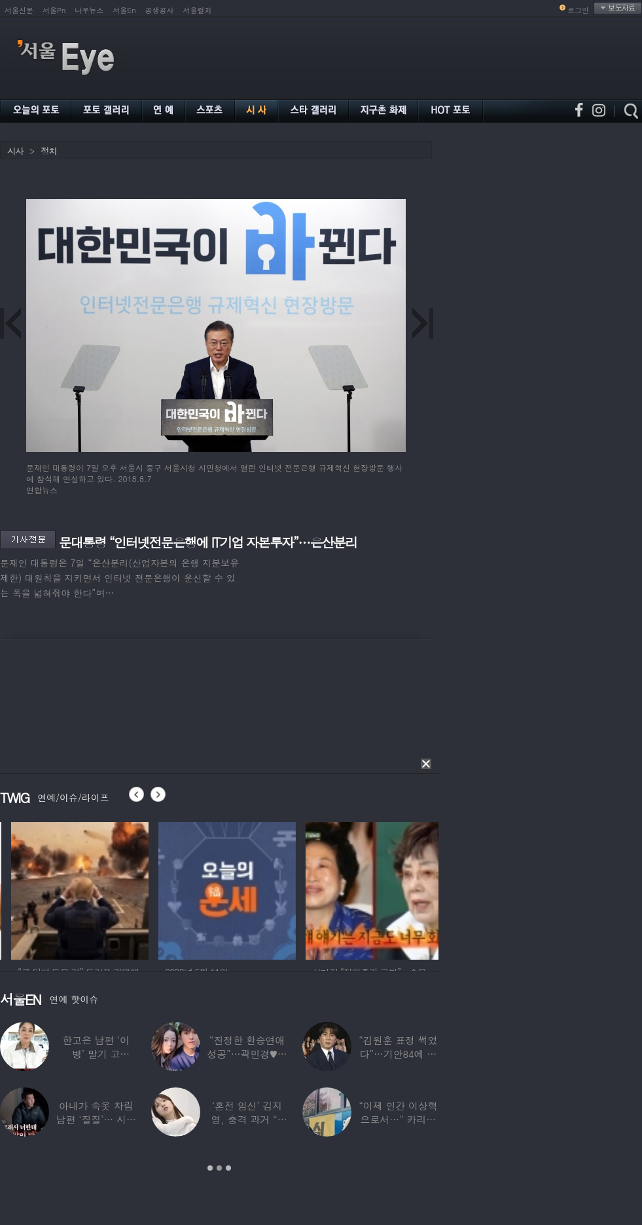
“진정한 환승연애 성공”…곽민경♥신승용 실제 (247, 1053)
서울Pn (54, 10)
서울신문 (19, 10)
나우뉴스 (89, 10)
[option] (131, 889)
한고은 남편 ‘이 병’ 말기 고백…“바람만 (96, 1053)
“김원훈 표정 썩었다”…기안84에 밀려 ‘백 (398, 1053)
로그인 (578, 10)
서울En (124, 10)
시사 (15, 151)
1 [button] (210, 1168)
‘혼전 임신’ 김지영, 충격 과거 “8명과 (247, 1119)
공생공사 (159, 10)
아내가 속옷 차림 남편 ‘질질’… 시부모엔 (96, 1119)
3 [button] (228, 1168)
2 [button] (219, 1168)
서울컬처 (197, 10)
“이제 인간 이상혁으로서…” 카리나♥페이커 (398, 1119)
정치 (48, 151)
